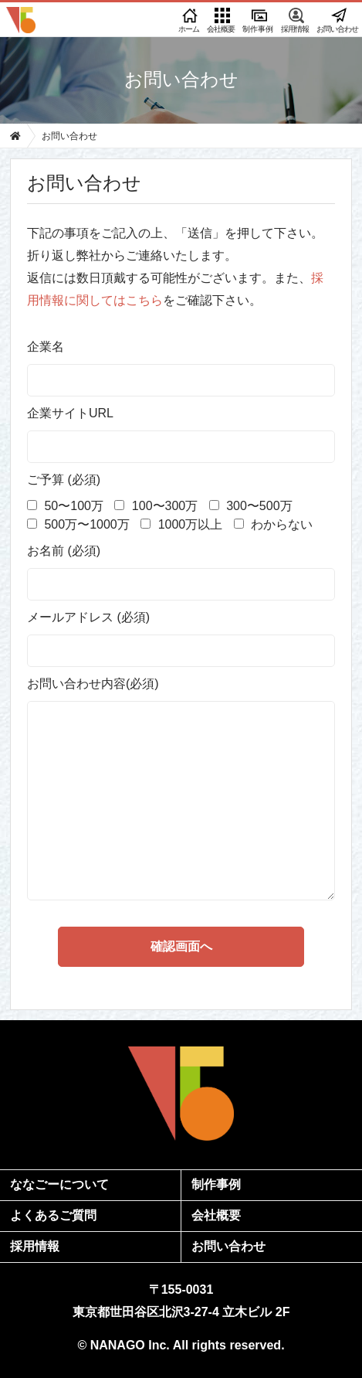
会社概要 (221, 20)
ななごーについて (59, 1184)
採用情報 (295, 20)
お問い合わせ (337, 20)
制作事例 (257, 20)
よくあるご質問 (53, 1215)
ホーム (188, 20)
